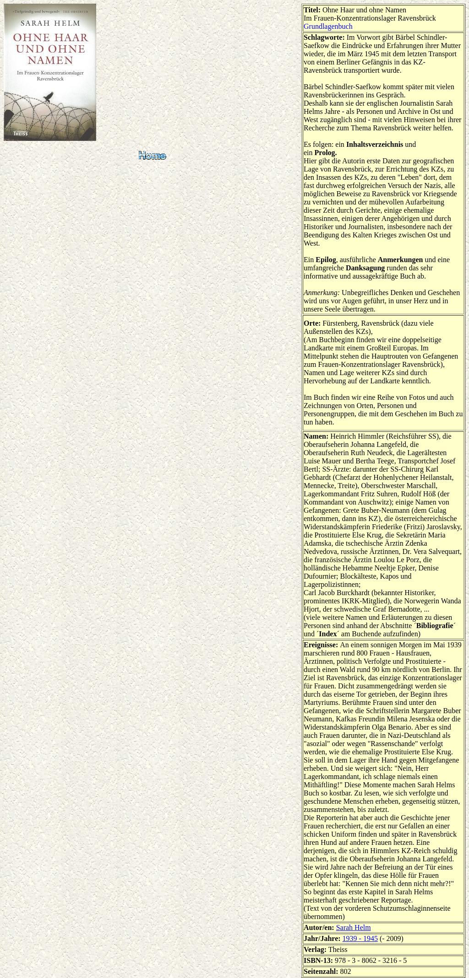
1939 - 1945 (360, 938)
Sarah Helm (353, 927)
